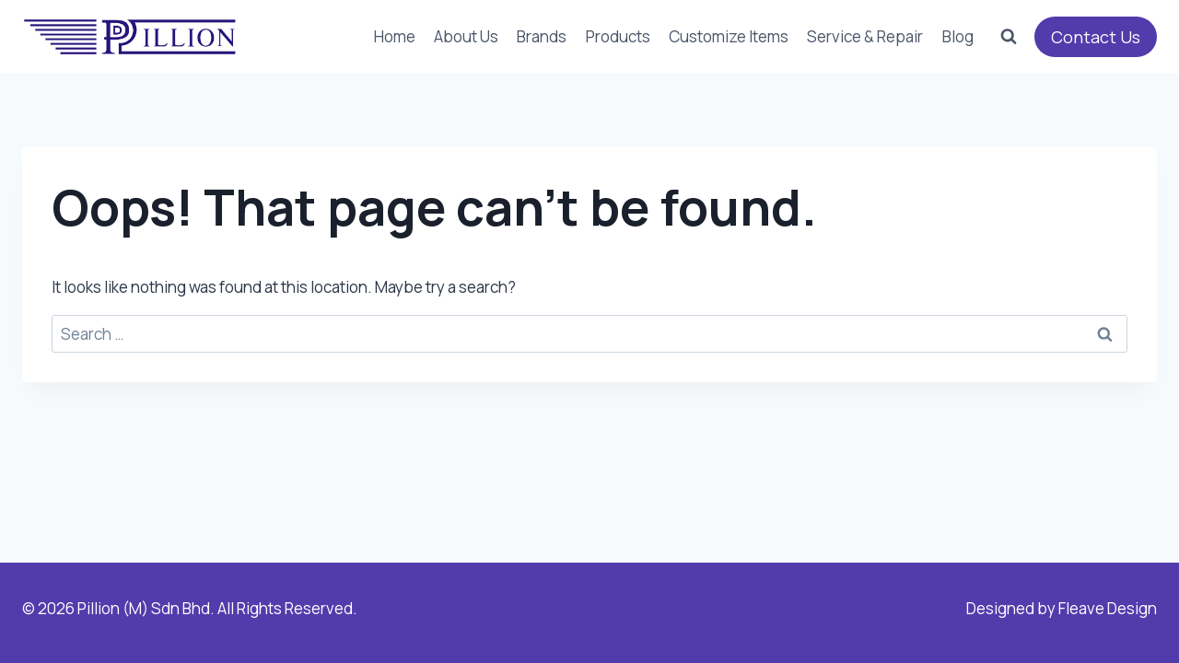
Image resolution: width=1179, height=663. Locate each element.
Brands (541, 36)
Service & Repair (865, 36)
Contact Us (1095, 37)
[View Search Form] (1008, 36)
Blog (958, 36)
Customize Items (728, 36)
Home (394, 36)
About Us (466, 36)
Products (618, 36)
